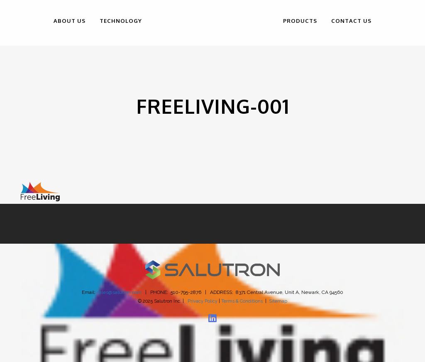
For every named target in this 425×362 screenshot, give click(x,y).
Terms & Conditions (242, 301)
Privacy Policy (202, 301)
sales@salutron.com (119, 292)
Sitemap (278, 301)
